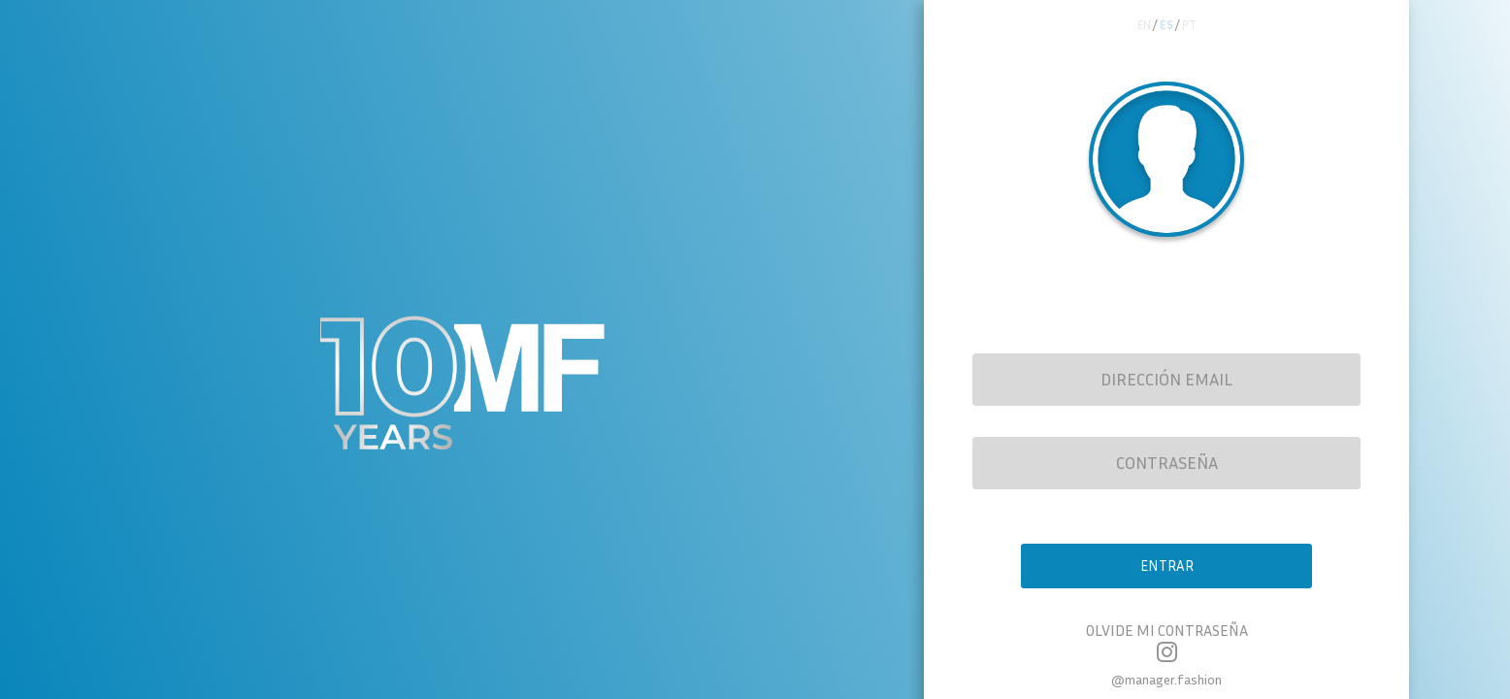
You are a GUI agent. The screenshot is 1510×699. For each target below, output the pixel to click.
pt (1194, 26)
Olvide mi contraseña (1167, 641)
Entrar (1166, 572)
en (1140, 26)
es (1167, 26)
